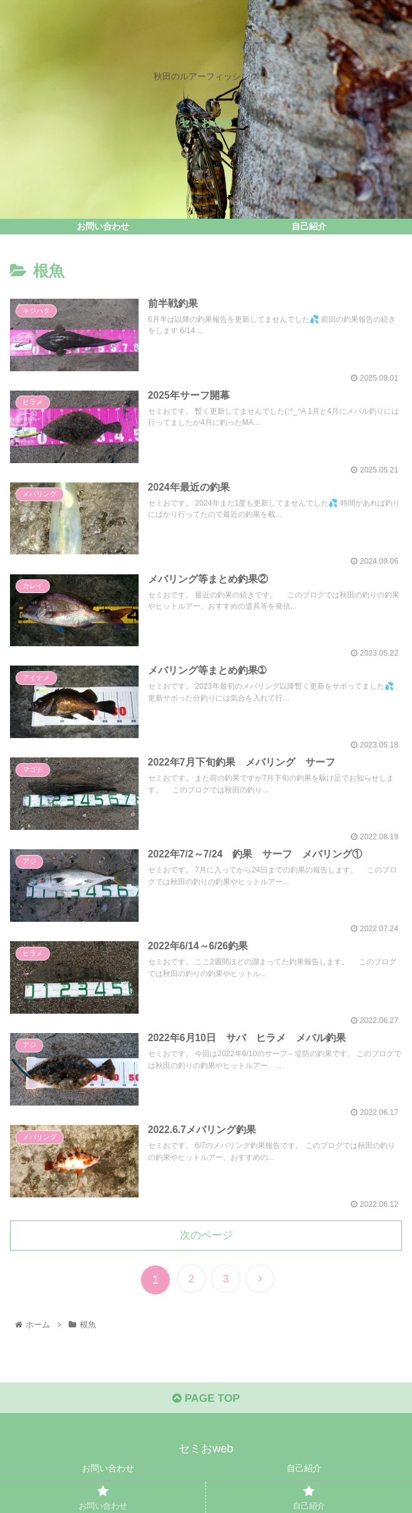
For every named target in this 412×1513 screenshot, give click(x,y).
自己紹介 (304, 1473)
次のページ (206, 1238)
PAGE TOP (205, 1403)
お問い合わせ (108, 1473)
